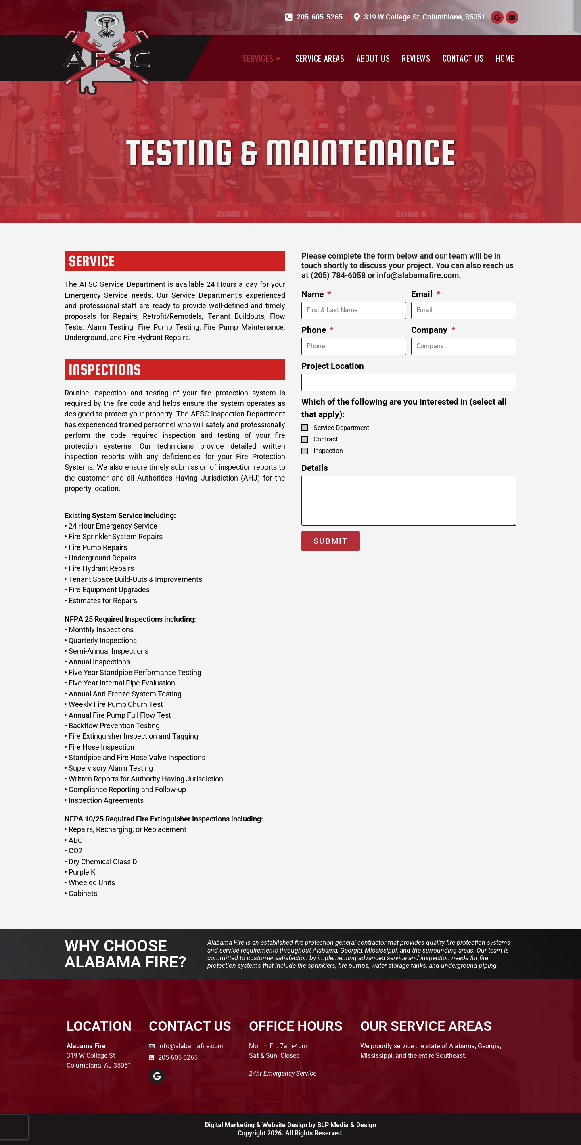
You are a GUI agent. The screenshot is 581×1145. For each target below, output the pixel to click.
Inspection (328, 451)
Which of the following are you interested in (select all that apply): (404, 408)
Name (313, 294)
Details (314, 468)
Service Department (341, 428)
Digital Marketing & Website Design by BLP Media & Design (290, 1125)
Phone (314, 330)
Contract (325, 439)
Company (430, 330)
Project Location (332, 366)
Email (423, 294)
